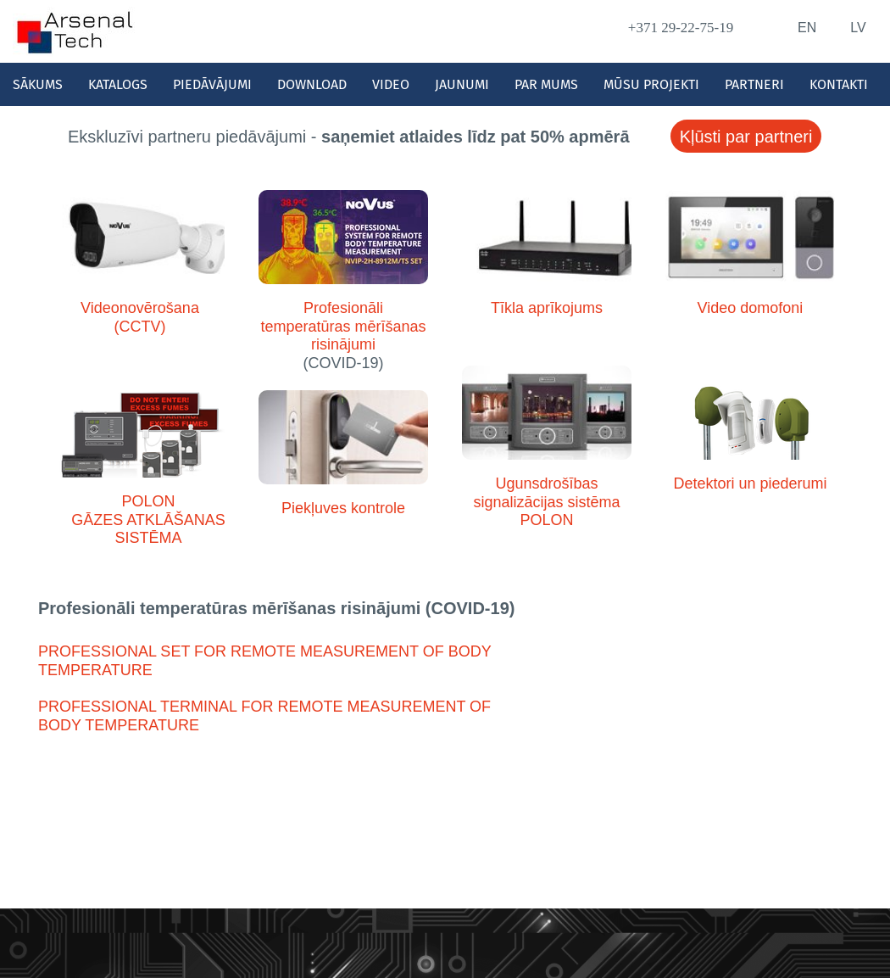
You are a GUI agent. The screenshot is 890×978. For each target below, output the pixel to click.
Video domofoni (751, 307)
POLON (148, 501)
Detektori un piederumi (749, 483)
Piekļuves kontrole (343, 508)
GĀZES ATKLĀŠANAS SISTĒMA (148, 529)
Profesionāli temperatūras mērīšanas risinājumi (343, 326)
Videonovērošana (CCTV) (140, 317)
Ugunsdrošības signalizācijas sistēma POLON (546, 501)
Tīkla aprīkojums (547, 307)
